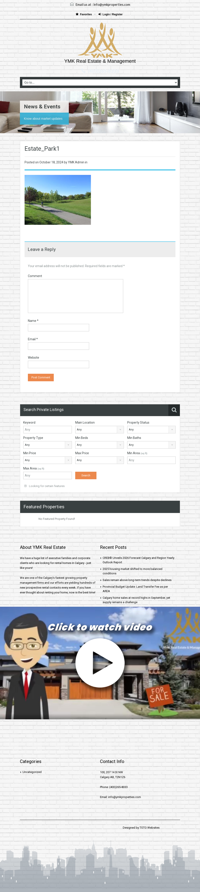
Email (33, 339)
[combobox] (99, 429)
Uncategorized (32, 772)
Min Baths (134, 438)
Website (33, 357)
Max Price (82, 453)
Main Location (85, 422)
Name (33, 321)
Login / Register (110, 14)
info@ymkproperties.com (111, 4)
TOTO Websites (150, 827)
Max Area (33, 468)
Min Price (29, 453)
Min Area (137, 453)
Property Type (33, 438)
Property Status (138, 422)
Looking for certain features (44, 486)
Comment (35, 276)
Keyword (29, 422)
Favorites (84, 14)
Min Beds (81, 438)
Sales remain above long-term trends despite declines (137, 580)
